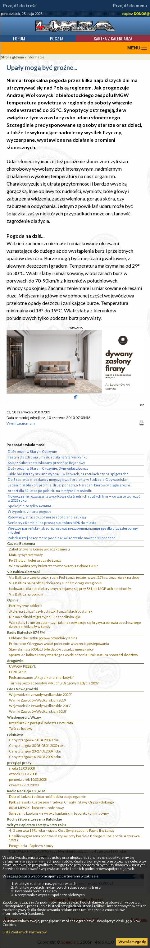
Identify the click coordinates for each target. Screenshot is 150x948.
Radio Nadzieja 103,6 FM (26, 791)
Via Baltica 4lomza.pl (23, 572)
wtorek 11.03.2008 (23, 774)
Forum (19, 38)
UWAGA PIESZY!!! (23, 666)
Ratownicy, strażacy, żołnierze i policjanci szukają (47, 517)
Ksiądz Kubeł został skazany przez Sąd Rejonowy (46, 463)
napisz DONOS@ (136, 14)
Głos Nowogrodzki (22, 689)
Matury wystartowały (26, 555)
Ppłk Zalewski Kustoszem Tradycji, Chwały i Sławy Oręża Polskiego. (61, 802)
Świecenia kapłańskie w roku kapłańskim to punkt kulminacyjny (59, 813)
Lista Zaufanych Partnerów (24, 932)
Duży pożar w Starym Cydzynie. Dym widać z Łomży (48, 468)
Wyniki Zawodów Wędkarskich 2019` (38, 700)
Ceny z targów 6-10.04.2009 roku (34, 740)
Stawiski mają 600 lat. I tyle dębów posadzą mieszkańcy (51, 649)
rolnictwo (15, 734)
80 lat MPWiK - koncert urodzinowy (36, 808)
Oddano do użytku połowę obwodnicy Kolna (43, 638)
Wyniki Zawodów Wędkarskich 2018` (38, 711)
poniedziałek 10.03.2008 (28, 779)
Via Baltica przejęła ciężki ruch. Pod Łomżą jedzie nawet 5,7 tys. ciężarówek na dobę (74, 577)
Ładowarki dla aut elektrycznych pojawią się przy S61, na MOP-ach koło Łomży (70, 589)
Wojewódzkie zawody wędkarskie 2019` (40, 706)
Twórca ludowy (21, 728)
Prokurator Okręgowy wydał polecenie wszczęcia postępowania (59, 644)
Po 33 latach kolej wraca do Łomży (35, 560)
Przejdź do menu (130, 5)
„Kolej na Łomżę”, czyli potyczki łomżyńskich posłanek (51, 611)
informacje (35, 57)
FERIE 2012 (17, 672)
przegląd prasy (19, 763)
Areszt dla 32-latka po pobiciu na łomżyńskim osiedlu (50, 491)
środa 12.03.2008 (22, 768)
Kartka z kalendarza (113, 38)
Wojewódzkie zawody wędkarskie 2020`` (40, 695)
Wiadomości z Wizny (24, 717)
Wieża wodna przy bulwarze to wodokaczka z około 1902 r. (53, 566)
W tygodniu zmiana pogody (29, 511)
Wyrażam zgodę (132, 941)
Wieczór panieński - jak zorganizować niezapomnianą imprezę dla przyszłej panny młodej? (73, 530)
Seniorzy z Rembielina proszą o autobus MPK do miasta (52, 523)
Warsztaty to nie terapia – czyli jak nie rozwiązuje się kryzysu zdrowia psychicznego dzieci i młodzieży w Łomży (75, 624)
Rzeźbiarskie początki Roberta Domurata (41, 723)
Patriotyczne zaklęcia (26, 606)
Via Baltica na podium (26, 594)
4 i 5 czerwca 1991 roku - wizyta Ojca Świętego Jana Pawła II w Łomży (62, 830)
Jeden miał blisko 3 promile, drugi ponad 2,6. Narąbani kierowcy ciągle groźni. (69, 485)
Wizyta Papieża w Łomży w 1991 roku (36, 825)
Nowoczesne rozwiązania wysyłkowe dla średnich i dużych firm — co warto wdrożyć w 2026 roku (74, 498)
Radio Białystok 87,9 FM (26, 632)
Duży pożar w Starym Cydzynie (32, 451)
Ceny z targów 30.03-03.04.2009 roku (37, 745)
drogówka (15, 661)
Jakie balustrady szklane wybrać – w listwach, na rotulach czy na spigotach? (68, 474)
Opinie (12, 600)
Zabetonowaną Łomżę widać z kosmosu (39, 549)
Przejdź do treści (20, 5)
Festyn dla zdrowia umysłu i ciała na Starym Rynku (48, 457)
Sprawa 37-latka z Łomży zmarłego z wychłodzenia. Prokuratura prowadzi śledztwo (73, 655)
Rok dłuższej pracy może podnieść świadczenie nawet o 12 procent (61, 538)
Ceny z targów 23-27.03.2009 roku (35, 751)
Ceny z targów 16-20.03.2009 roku (35, 757)
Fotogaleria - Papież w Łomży (31, 846)
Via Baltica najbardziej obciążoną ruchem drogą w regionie (55, 583)
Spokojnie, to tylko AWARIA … (31, 506)
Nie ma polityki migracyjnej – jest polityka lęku (45, 617)
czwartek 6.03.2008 (24, 785)
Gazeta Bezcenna (21, 543)
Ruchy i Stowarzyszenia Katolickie (34, 819)
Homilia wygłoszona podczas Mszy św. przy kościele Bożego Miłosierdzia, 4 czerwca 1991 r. (74, 838)
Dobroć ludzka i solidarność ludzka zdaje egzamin (47, 796)
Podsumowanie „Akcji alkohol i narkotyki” (41, 677)
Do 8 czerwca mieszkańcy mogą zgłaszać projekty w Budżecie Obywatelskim (68, 479)
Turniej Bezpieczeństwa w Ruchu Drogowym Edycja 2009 (53, 683)
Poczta (56, 38)
